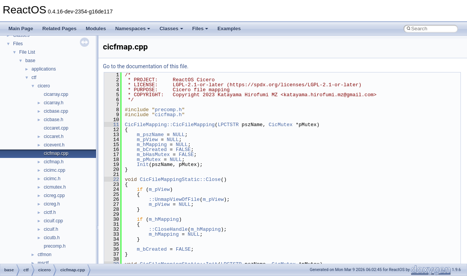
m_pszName (150, 134)
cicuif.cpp (53, 220)
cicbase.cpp (56, 111)
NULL (179, 134)
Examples (229, 28)
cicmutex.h (55, 187)
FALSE (183, 149)
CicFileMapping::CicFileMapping (170, 124)
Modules (96, 28)
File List (27, 52)
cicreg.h (52, 204)
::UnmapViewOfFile (174, 199)
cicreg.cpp (54, 195)
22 (111, 179)
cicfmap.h (53, 161)
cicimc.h (52, 178)
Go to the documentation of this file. (146, 66)
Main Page (20, 28)
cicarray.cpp (56, 94)
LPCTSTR (228, 124)
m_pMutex (149, 159)
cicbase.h (53, 119)
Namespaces (133, 28)
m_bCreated (152, 149)
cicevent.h (54, 145)
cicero (44, 86)
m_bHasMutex (153, 154)
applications (43, 69)
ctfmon (44, 254)
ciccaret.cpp (56, 128)
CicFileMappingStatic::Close (180, 179)
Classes (171, 28)
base (30, 60)
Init (143, 164)
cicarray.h (53, 102)
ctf (33, 77)
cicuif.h (51, 229)
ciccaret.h (53, 136)
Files (200, 28)
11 (111, 124)
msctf (43, 263)
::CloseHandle (168, 229)
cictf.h (50, 212)
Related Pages (59, 28)
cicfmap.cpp (56, 153)
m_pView (147, 139)
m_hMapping (152, 144)
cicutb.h (52, 237)
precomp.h (55, 246)
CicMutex (280, 124)
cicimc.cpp (54, 170)
